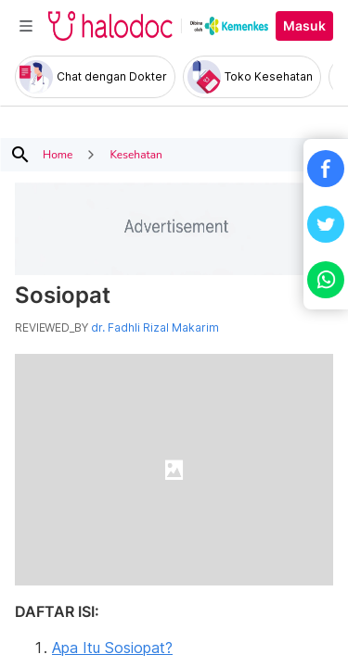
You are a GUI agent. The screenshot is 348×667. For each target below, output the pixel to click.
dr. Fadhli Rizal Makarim (155, 327)
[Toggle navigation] (26, 26)
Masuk (304, 26)
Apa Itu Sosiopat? (112, 647)
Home (57, 154)
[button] (325, 168)
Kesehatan (135, 154)
